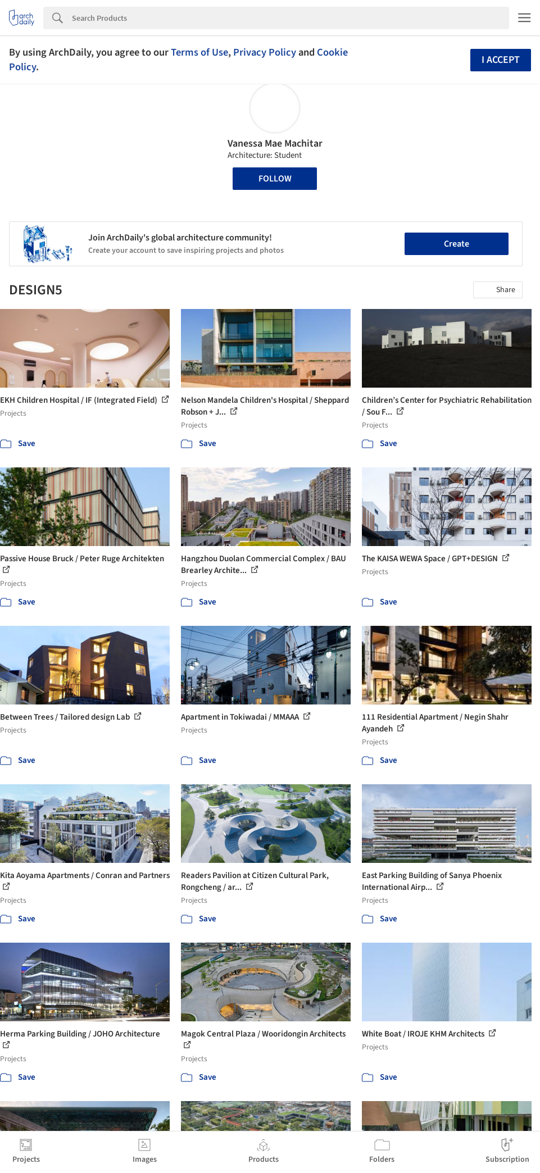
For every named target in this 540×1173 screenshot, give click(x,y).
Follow (275, 178)
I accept (501, 60)
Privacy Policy (264, 52)
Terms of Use (199, 52)
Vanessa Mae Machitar (275, 144)
